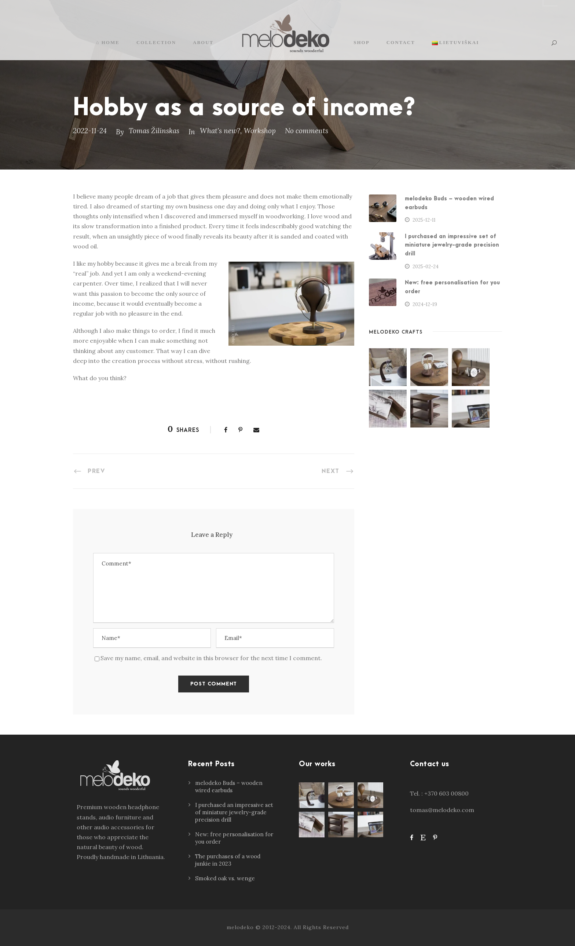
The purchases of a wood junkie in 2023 (227, 860)
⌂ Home (108, 42)
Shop (361, 42)
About (203, 42)
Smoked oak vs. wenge (225, 878)
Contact (401, 42)
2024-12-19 (425, 304)
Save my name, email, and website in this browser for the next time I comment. (211, 658)
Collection (156, 42)
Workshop (260, 130)
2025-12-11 (424, 220)
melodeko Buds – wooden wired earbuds (229, 786)
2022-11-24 (90, 130)
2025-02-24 (426, 266)
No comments (306, 130)
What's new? (220, 130)
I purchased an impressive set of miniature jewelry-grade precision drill (452, 245)
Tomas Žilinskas (154, 130)
